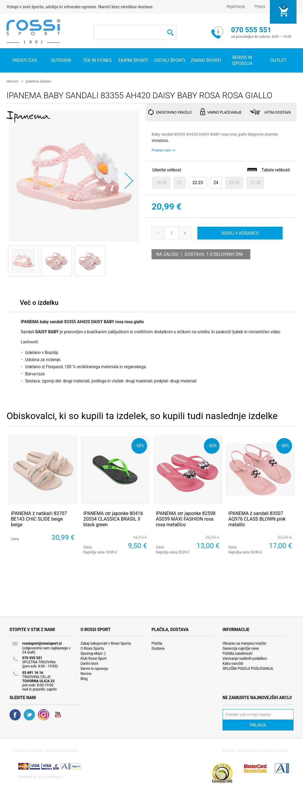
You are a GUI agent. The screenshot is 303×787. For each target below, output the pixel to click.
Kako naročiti (233, 663)
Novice (85, 673)
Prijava (259, 6)
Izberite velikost (166, 169)
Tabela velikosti (268, 169)
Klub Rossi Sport (93, 658)
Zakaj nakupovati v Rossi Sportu (105, 643)
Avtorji (284, 750)
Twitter (29, 714)
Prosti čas (24, 60)
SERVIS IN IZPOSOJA (242, 60)
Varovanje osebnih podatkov (245, 658)
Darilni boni (89, 663)
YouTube (57, 714)
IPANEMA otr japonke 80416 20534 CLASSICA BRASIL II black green (113, 518)
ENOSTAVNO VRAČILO (173, 112)
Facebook (15, 714)
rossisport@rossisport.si (42, 643)
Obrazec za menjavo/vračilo (244, 643)
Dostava (158, 648)
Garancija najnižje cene (241, 648)
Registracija (235, 6)
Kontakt (229, 750)
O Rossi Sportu (92, 648)
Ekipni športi (133, 60)
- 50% (139, 445)
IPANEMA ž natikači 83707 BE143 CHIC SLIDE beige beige (39, 518)
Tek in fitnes (97, 60)
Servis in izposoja (94, 668)
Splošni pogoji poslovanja (257, 750)
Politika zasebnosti (237, 653)
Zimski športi (206, 60)
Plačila (157, 643)
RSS (43, 714)
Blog (84, 678)
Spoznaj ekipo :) (93, 653)
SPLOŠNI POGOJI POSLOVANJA (248, 668)
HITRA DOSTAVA (278, 112)
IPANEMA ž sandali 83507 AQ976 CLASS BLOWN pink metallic (257, 518)
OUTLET (278, 60)
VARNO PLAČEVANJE (224, 112)
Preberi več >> (163, 150)
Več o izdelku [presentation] (39, 302)
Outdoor (61, 60)
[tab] (39, 304)
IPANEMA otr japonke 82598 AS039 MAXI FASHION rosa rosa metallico (185, 518)
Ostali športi (169, 60)
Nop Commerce (50, 777)
